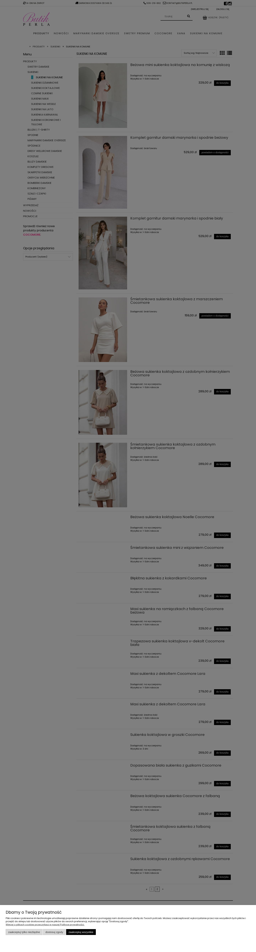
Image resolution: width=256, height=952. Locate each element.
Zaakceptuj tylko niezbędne (24, 932)
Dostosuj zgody (54, 932)
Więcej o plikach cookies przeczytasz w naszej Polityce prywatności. (45, 924)
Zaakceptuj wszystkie (81, 932)
